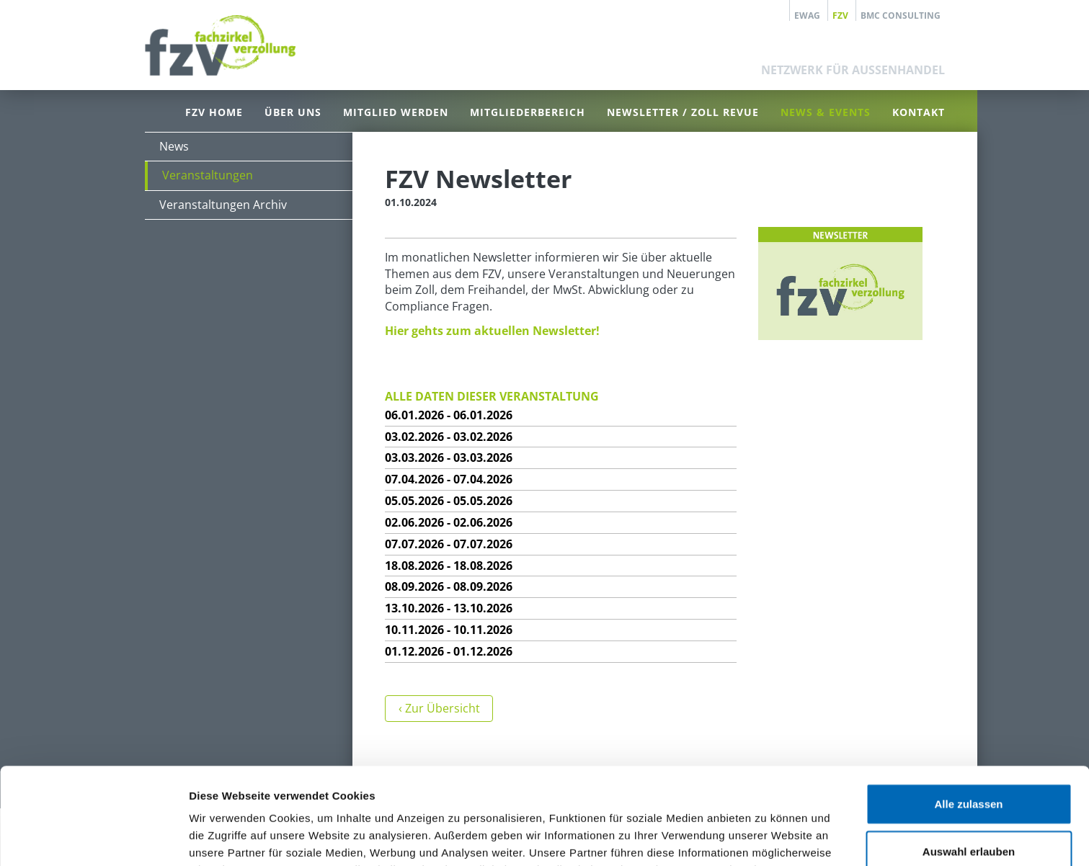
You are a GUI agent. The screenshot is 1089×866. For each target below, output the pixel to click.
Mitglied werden (395, 112)
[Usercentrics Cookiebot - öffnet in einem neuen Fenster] (93, 838)
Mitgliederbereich (527, 112)
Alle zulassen (968, 707)
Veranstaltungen (207, 175)
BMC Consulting (901, 15)
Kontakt (918, 112)
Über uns (293, 112)
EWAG (807, 15)
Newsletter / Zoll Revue (683, 112)
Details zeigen (766, 837)
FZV (840, 15)
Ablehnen (968, 801)
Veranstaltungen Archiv (223, 205)
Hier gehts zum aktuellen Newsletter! (492, 331)
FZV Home (214, 112)
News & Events (826, 112)
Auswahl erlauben (969, 755)
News (174, 146)
